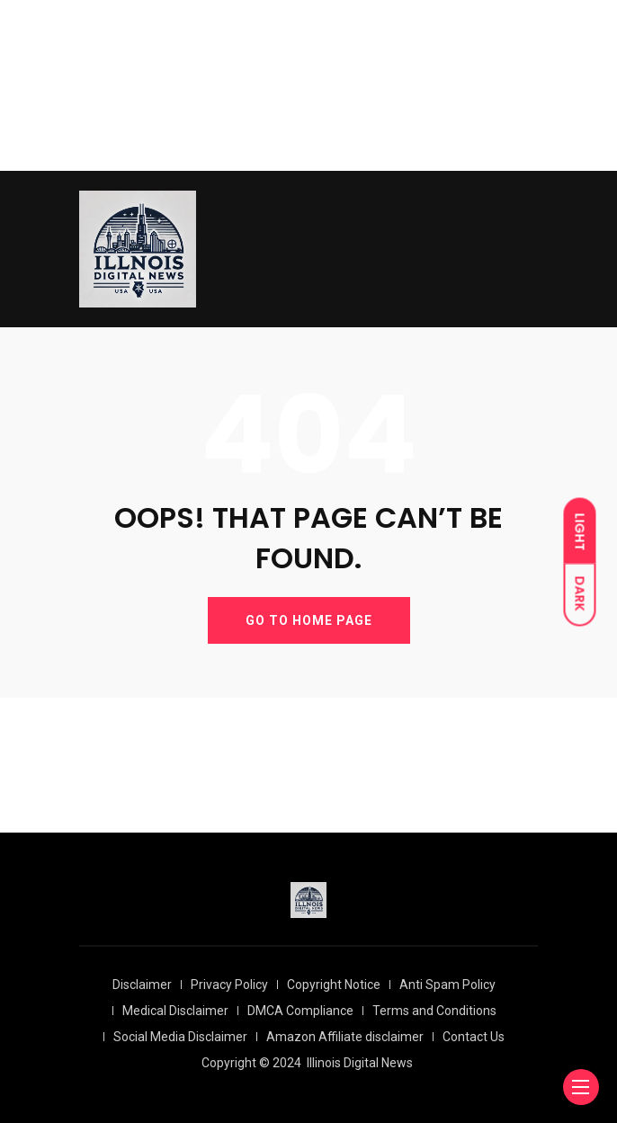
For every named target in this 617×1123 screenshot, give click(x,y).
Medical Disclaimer (175, 1010)
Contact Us (474, 1036)
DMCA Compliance (300, 1010)
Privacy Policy (229, 984)
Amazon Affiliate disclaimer (345, 1036)
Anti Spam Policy (447, 984)
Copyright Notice (333, 984)
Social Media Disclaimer (180, 1036)
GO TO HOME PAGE (309, 620)
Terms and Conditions (434, 1010)
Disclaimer (142, 984)
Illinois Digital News (360, 1063)
